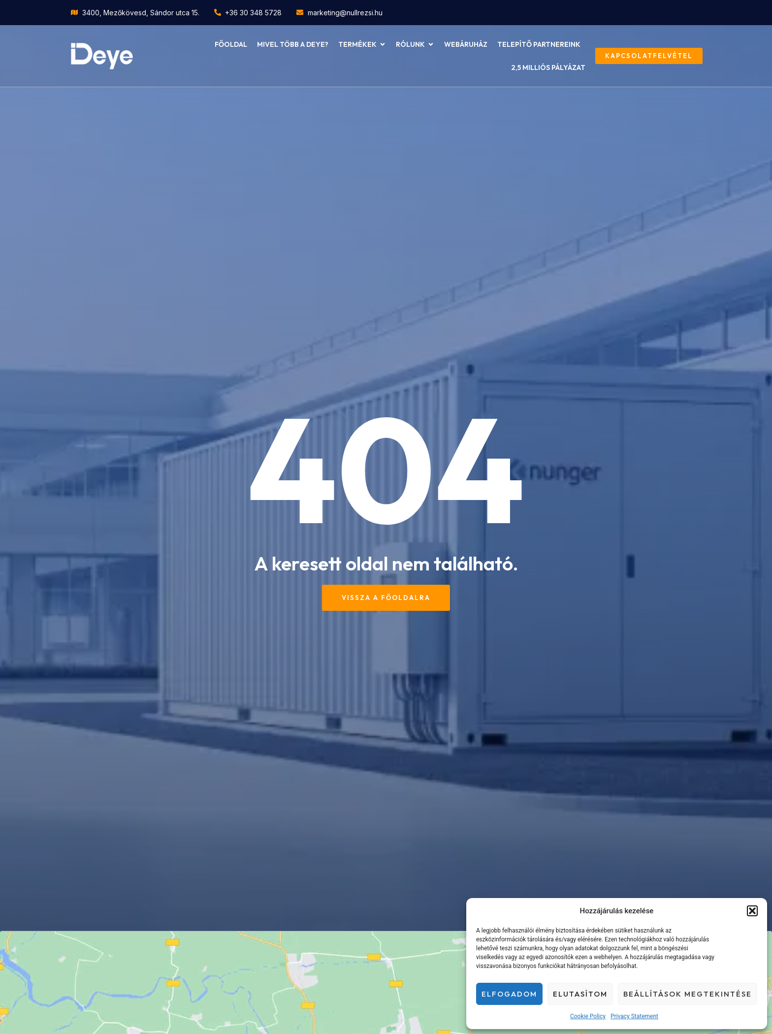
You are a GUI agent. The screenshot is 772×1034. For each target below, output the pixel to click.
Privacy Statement (634, 1016)
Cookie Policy (588, 1016)
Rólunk (415, 44)
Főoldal (231, 44)
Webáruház (465, 44)
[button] (752, 911)
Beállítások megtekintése (687, 994)
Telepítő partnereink (538, 44)
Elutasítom (580, 994)
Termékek (362, 44)
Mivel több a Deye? (292, 44)
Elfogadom (509, 994)
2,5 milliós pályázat (548, 67)
